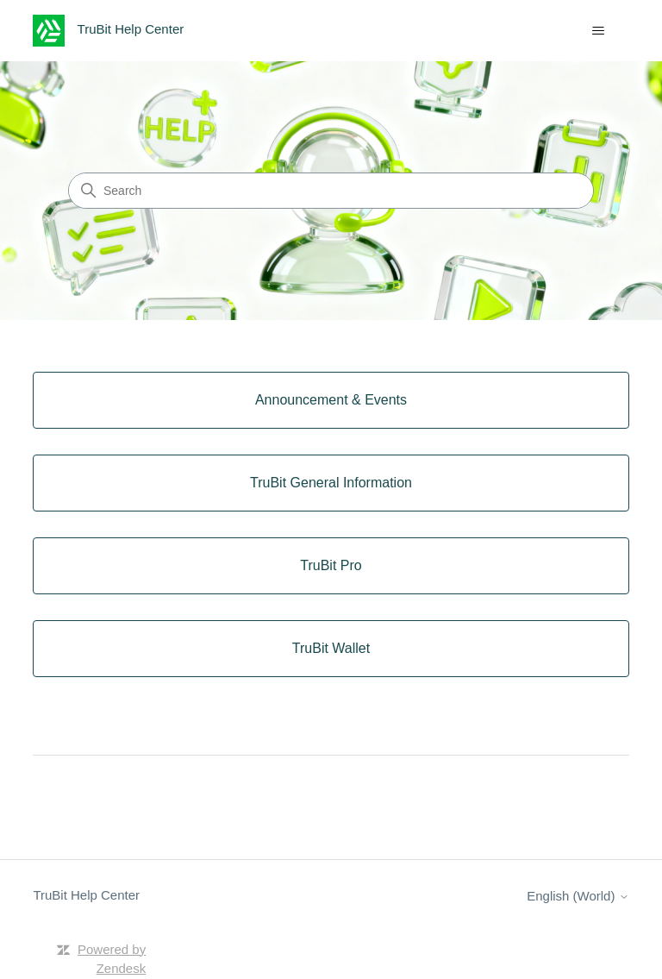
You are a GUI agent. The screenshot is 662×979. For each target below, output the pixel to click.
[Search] (331, 190)
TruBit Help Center (86, 895)
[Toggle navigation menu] (598, 31)
